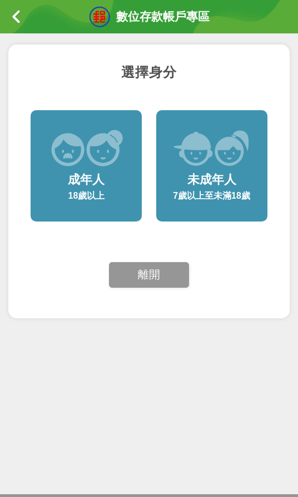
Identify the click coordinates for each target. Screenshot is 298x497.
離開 (149, 274)
